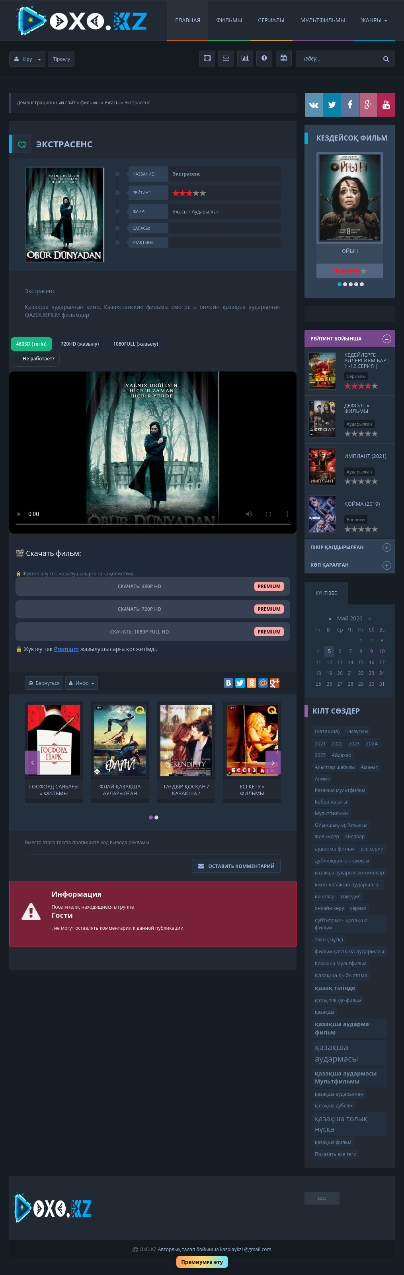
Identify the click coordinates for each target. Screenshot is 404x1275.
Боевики (356, 519)
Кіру (27, 59)
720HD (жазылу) (80, 343)
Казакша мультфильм (340, 790)
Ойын (350, 251)
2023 (354, 743)
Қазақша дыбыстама (341, 975)
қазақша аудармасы (336, 1052)
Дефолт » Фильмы (356, 408)
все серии (372, 848)
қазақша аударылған (339, 1094)
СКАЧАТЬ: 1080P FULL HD (153, 631)
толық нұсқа (329, 939)
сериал (358, 908)
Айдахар (341, 755)
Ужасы (111, 102)
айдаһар (355, 836)
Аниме (322, 778)
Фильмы (229, 20)
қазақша (325, 1012)
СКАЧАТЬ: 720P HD (153, 609)
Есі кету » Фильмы (252, 789)
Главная (187, 20)
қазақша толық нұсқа (341, 1124)
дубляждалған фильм (342, 860)
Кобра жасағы (331, 801)
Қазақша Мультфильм (340, 963)
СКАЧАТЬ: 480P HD (153, 586)
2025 (320, 755)
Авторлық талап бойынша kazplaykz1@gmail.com (214, 1249)
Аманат (369, 767)
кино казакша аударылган (348, 884)
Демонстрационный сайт (46, 102)
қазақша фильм (333, 1142)
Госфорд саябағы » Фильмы (53, 789)
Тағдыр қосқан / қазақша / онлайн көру (186, 789)
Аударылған (206, 211)
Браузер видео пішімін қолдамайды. (153, 452)
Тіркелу (61, 59)
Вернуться (44, 683)
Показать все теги (336, 1154)
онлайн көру (329, 908)
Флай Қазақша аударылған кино (120, 789)
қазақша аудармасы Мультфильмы (346, 1077)
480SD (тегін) (31, 343)
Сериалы (271, 20)
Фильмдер (327, 836)
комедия (351, 896)
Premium (66, 649)
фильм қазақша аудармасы (349, 951)
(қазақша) (327, 731)
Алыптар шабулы (335, 767)
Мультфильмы (323, 20)
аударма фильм (335, 848)
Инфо (81, 683)
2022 (337, 743)
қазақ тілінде (335, 987)
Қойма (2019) (362, 503)
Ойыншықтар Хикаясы (341, 824)
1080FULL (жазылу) (135, 343)
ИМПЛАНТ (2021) (365, 456)
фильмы (90, 102)
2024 (372, 743)
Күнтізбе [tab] (326, 593)
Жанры (374, 20)
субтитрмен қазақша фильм (341, 924)
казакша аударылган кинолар (349, 872)
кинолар (325, 896)
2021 (320, 743)
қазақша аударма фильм (342, 1028)
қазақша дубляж (334, 1105)
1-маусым (356, 731)
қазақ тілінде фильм (338, 1000)
